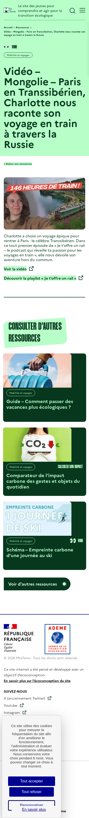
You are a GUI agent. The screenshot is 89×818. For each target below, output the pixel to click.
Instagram (12, 712)
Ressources (22, 27)
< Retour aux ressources (18, 163)
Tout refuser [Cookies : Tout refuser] (32, 792)
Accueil (8, 27)
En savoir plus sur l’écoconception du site (37, 680)
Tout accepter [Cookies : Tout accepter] (31, 781)
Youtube (10, 705)
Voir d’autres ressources (32, 584)
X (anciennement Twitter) (24, 698)
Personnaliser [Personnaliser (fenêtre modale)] (31, 805)
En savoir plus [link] (34, 810)
